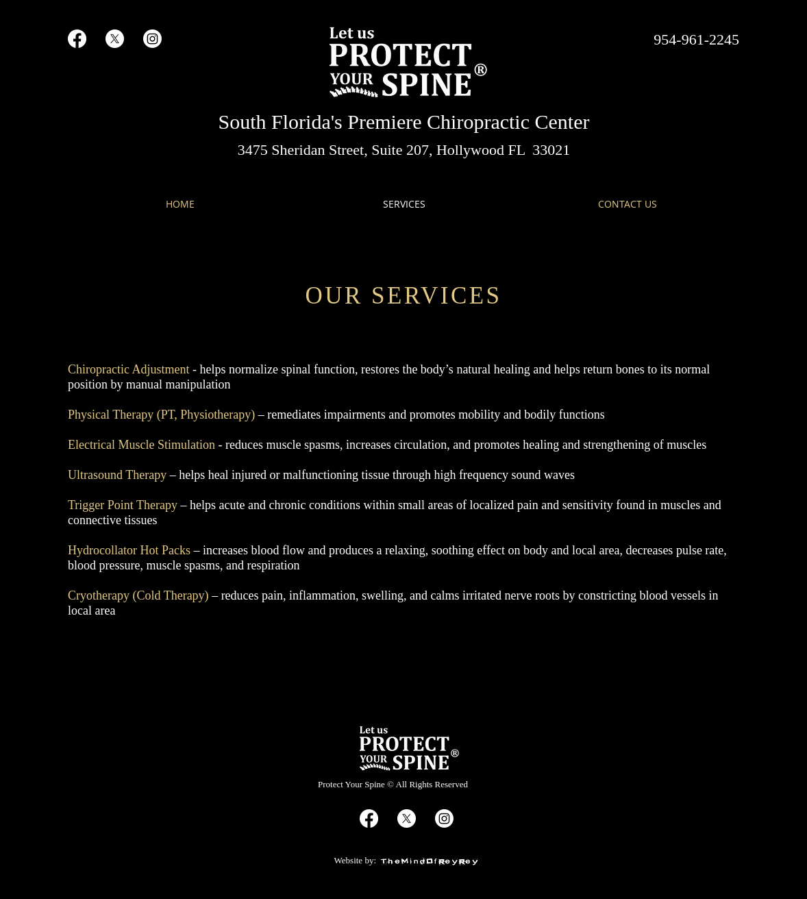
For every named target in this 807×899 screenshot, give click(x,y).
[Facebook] (77, 38)
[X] (114, 38)
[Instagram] (152, 38)
